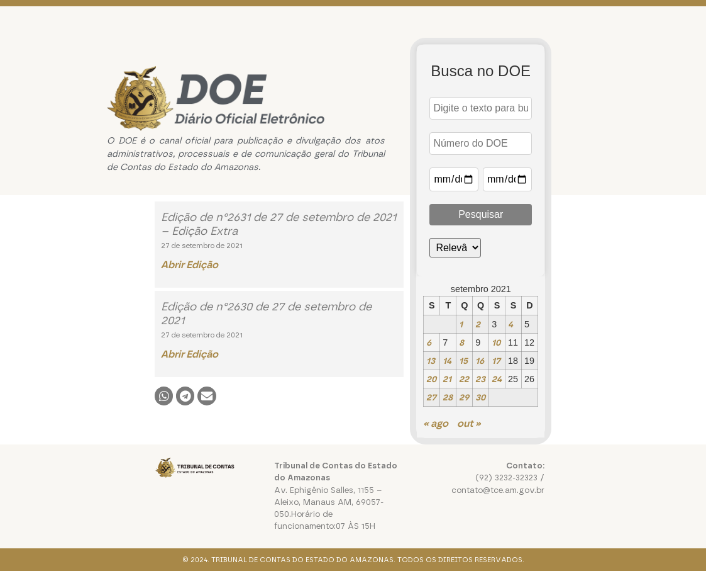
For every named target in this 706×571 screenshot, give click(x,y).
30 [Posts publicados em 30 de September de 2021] (480, 397)
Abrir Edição (189, 265)
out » (469, 423)
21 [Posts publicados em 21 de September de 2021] (447, 379)
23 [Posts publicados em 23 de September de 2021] (480, 379)
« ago (435, 423)
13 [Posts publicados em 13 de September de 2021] (430, 360)
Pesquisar (480, 214)
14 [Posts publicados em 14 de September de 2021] (447, 360)
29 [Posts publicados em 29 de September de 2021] (464, 397)
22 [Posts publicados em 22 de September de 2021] (464, 379)
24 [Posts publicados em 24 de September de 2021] (497, 379)
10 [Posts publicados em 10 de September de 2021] (496, 342)
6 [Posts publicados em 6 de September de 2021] (428, 342)
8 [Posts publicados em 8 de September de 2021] (461, 342)
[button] (164, 396)
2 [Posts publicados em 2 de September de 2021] (477, 324)
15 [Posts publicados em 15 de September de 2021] (463, 360)
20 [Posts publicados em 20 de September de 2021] (431, 379)
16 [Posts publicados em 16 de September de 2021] (479, 360)
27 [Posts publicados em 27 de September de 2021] (431, 397)
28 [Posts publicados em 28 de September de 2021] (448, 397)
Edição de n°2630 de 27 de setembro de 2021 (266, 313)
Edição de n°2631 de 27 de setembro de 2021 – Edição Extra (278, 224)
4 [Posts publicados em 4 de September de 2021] (510, 324)
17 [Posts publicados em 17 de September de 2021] (496, 360)
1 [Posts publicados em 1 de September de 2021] (461, 324)
